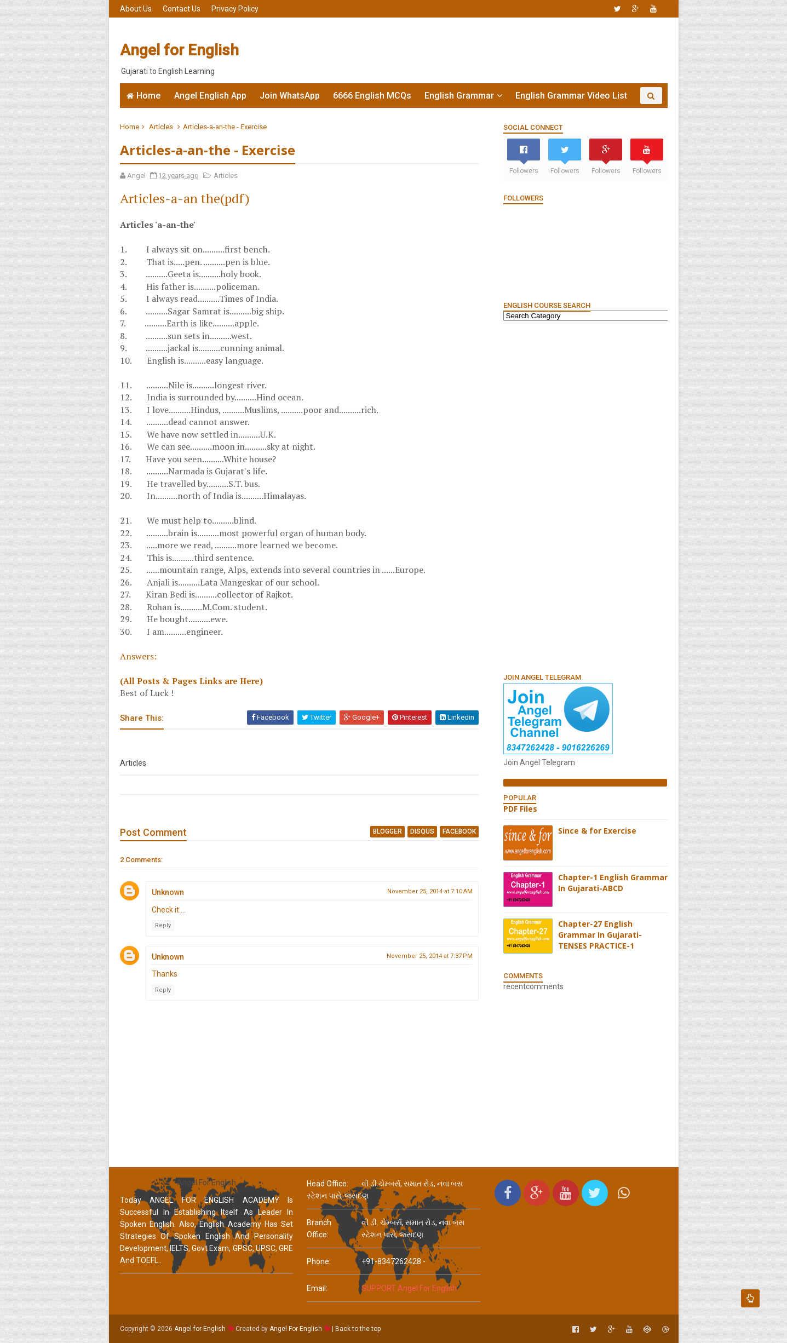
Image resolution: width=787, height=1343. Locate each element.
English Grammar (459, 95)
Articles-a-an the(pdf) (185, 198)
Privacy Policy (234, 8)
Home (148, 95)
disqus (422, 831)
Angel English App (210, 95)
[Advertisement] (467, 50)
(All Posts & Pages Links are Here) (191, 680)
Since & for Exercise (597, 830)
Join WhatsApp (290, 95)
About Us (136, 8)
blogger (387, 831)
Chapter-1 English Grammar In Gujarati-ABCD (613, 882)
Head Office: (327, 1183)
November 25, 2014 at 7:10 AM (430, 891)
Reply (163, 925)
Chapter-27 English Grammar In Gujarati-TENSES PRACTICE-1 (600, 934)
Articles (161, 127)
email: (317, 1288)
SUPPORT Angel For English (409, 1288)
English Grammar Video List (571, 95)
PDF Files (520, 808)
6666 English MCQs (372, 95)
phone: (319, 1261)
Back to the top (358, 1329)
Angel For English (295, 1329)
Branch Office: (319, 1228)
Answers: (138, 656)
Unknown (168, 892)
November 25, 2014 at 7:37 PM (430, 956)
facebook (459, 831)
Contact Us (181, 8)
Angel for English (179, 50)
